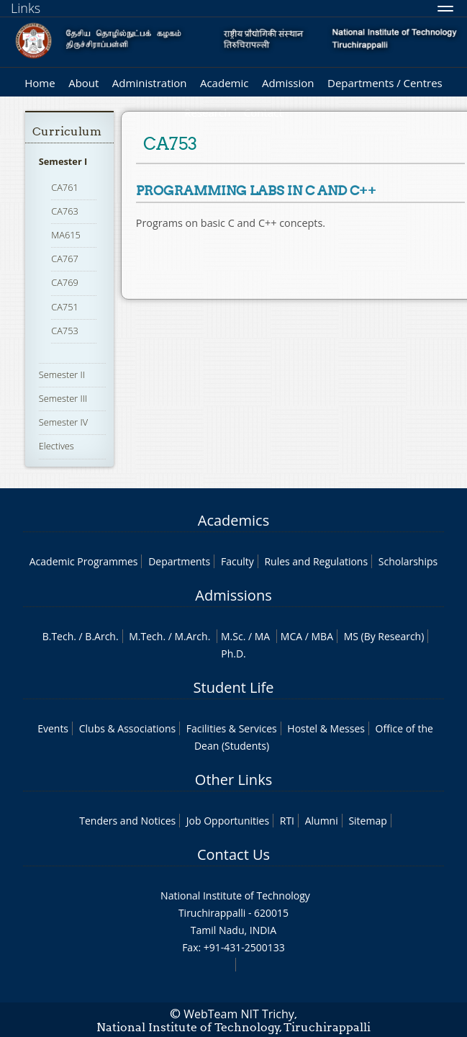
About (83, 83)
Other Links (233, 779)
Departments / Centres (385, 83)
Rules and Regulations (316, 561)
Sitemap (367, 820)
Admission (288, 83)
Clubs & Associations (127, 728)
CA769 (64, 282)
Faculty (237, 561)
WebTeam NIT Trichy (238, 1014)
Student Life (234, 687)
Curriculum (66, 131)
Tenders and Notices (127, 820)
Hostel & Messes (326, 728)
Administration (149, 83)
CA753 (64, 330)
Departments (179, 561)
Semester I (63, 161)
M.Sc (232, 636)
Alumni (321, 820)
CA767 (64, 258)
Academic (224, 83)
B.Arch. (101, 636)
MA (262, 636)
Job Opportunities (227, 820)
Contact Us (233, 854)
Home (39, 83)
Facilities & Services (231, 728)
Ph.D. (233, 653)
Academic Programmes (84, 561)
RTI (287, 820)
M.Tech (146, 636)
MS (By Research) (384, 636)
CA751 (64, 306)
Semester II (62, 374)
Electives (56, 445)
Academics (233, 520)
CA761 (64, 187)
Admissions (233, 595)
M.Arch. (193, 636)
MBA (323, 636)
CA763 (64, 211)
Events (52, 728)
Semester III (63, 398)
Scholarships (407, 561)
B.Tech (58, 636)
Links (25, 8)
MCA (291, 636)
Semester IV (64, 422)
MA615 (66, 234)
